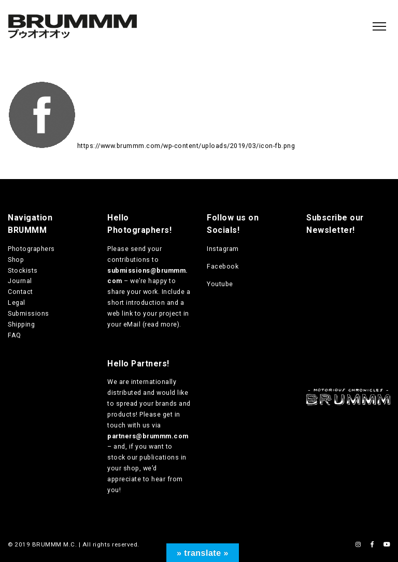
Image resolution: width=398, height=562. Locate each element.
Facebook (222, 266)
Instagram (223, 249)
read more (161, 324)
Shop (16, 259)
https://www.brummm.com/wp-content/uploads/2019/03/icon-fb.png (186, 146)
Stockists (23, 270)
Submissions (28, 313)
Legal (16, 302)
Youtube (220, 284)
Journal (20, 281)
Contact (20, 291)
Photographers (31, 249)
